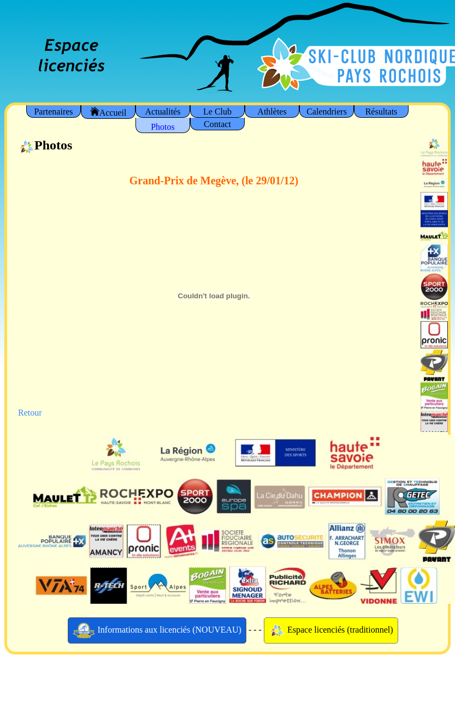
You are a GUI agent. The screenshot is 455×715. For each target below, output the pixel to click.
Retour (30, 412)
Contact (217, 124)
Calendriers (326, 111)
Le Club (217, 111)
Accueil (108, 112)
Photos (163, 126)
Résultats (381, 111)
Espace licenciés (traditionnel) (331, 630)
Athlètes (271, 111)
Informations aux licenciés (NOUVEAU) (157, 630)
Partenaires (53, 111)
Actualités (163, 111)
